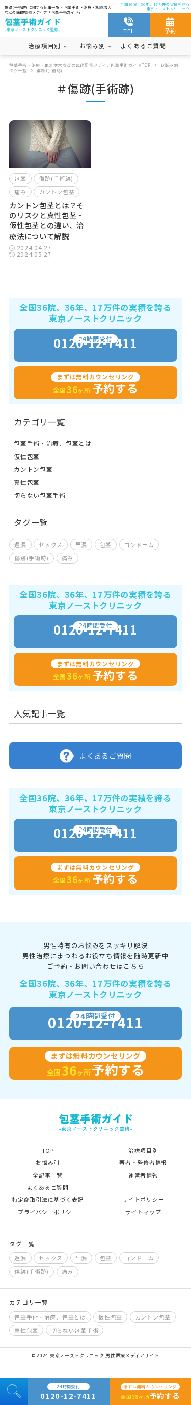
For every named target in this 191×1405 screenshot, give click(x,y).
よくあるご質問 (143, 45)
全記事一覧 (48, 1175)
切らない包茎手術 (40, 495)
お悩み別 (48, 1162)
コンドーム (139, 544)
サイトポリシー (143, 1199)
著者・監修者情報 (143, 1162)
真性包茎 (27, 482)
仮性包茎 (27, 456)
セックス (51, 544)
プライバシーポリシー (47, 1212)
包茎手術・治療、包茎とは (52, 443)
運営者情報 (143, 1175)
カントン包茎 (56, 192)
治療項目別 (143, 1150)
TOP (48, 1150)
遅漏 (20, 544)
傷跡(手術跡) (56, 178)
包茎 (20, 178)
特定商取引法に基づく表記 (48, 1199)
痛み (20, 192)
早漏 (81, 544)
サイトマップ (143, 1212)
